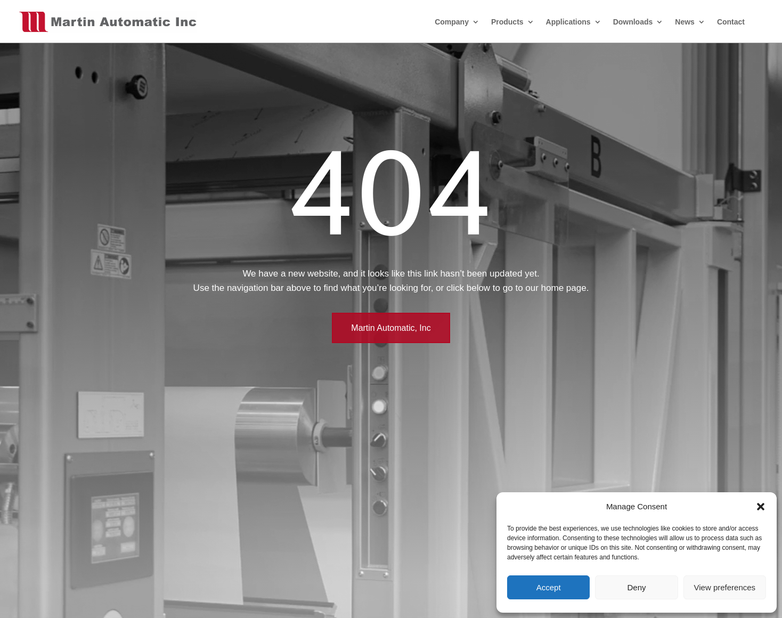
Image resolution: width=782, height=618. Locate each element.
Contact (731, 22)
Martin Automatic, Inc (390, 327)
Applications (568, 22)
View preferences (725, 587)
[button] (760, 506)
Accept (548, 587)
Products (507, 22)
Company (452, 22)
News (685, 22)
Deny (636, 587)
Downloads (633, 22)
